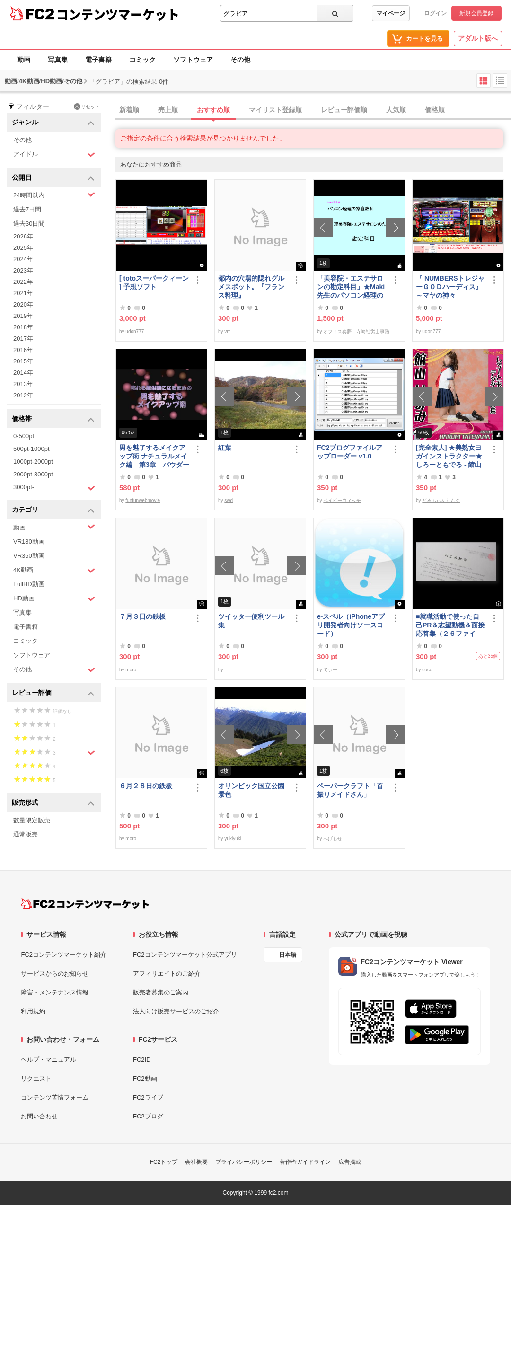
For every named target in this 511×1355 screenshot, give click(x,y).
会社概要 (196, 1162)
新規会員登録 (476, 13)
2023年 (23, 270)
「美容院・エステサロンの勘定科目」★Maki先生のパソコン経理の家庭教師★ (351, 286)
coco (427, 669)
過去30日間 (28, 223)
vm (227, 331)
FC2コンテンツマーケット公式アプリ (185, 954)
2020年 (23, 304)
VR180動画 (28, 541)
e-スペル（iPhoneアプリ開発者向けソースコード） (351, 625)
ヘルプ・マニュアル (48, 1059)
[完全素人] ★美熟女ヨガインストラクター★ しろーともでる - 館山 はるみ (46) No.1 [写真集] (449, 456)
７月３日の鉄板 (142, 616)
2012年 (23, 395)
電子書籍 (98, 59)
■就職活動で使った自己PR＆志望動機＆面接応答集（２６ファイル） (450, 625)
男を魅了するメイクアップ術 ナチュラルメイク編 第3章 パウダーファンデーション (154, 456)
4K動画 (54, 570)
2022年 (23, 281)
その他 (240, 59)
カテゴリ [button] (53, 510)
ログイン (435, 13)
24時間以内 (54, 195)
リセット (87, 106)
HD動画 (54, 599)
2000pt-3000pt (33, 474)
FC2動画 (145, 1078)
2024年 (23, 259)
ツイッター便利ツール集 (251, 621)
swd (228, 500)
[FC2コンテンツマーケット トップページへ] (85, 903)
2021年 (23, 293)
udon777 (134, 331)
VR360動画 (28, 555)
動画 (23, 59)
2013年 (23, 383)
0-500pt (23, 436)
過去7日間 (27, 209)
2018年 (23, 327)
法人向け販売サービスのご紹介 (176, 1011)
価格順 (435, 110)
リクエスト (36, 1078)
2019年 (23, 315)
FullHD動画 (28, 584)
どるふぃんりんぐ (441, 500)
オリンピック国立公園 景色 (253, 790)
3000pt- (54, 488)
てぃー (330, 669)
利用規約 (33, 1011)
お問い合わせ (39, 1116)
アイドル (54, 154)
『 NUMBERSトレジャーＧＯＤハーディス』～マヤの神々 (450, 286)
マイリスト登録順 (275, 110)
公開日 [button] (53, 178)
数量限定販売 (31, 820)
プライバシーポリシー (243, 1162)
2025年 (23, 247)
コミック (142, 59)
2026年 (23, 236)
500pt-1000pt (31, 448)
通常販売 (25, 834)
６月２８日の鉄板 (145, 786)
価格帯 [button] (53, 419)
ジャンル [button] (53, 122)
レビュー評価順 (344, 110)
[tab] (313, 110)
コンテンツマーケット (117, 14)
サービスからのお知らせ (54, 973)
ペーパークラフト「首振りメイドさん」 (350, 790)
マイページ (391, 13)
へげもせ (332, 838)
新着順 (129, 110)
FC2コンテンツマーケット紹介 (63, 954)
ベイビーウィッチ (342, 500)
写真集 (58, 59)
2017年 (23, 338)
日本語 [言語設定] (287, 954)
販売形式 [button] (53, 803)
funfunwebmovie (142, 500)
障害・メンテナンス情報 (54, 992)
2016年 (23, 349)
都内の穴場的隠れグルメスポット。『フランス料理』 (251, 286)
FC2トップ (164, 1162)
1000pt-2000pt (33, 461)
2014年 (23, 372)
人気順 (396, 110)
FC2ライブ (148, 1097)
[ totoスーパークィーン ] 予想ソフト (154, 282)
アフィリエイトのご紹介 (167, 973)
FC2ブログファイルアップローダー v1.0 (349, 452)
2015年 (23, 361)
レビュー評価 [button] (53, 693)
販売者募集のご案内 (160, 992)
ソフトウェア (193, 59)
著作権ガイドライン (305, 1162)
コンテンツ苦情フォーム (54, 1097)
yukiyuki (232, 838)
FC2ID (142, 1059)
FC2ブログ (148, 1116)
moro (130, 669)
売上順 (168, 110)
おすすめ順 (213, 110)
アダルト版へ (478, 38)
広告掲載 (349, 1162)
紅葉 (224, 447)
